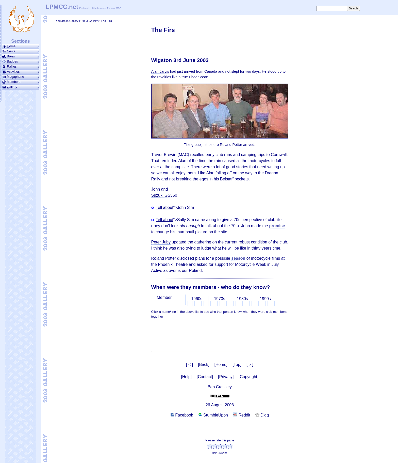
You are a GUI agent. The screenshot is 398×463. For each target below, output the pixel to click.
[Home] (221, 364)
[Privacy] (226, 377)
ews (20, 51)
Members (20, 82)
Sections (20, 41)
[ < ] (189, 364)
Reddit (241, 415)
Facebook (182, 415)
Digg (262, 415)
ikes (20, 56)
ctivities (20, 72)
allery (20, 87)
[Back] (203, 364)
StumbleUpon (213, 415)
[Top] (237, 364)
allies (20, 67)
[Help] (186, 377)
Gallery (73, 20)
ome (20, 46)
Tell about (164, 207)
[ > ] (249, 364)
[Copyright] (248, 377)
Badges (20, 61)
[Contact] (205, 377)
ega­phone (20, 77)
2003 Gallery (89, 20)
